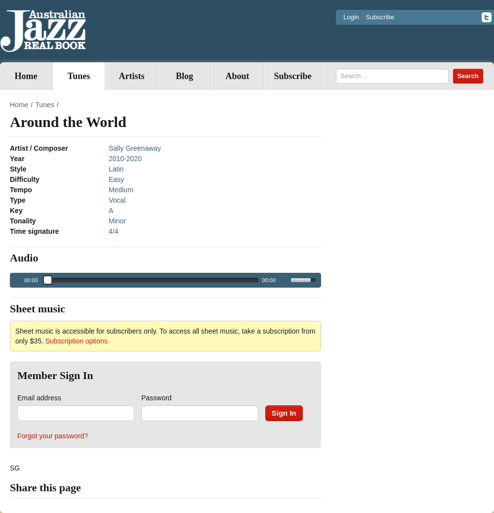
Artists (132, 76)
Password (156, 398)
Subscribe (380, 17)
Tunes (79, 76)
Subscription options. (77, 341)
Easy (116, 179)
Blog (184, 76)
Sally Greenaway (135, 148)
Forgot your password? (52, 436)
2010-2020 (125, 159)
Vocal (117, 200)
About (237, 76)
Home (26, 76)
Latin (116, 169)
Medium (121, 190)
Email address (39, 398)
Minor (117, 221)
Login (351, 17)
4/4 (113, 231)
